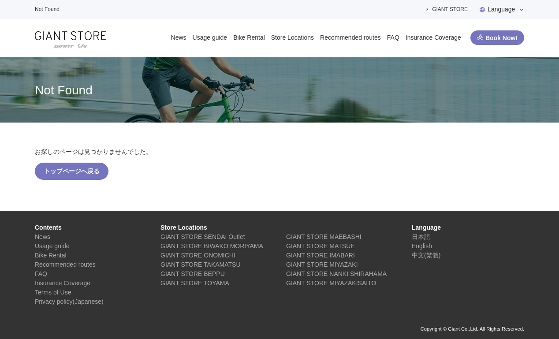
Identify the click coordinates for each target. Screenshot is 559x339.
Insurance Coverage (433, 37)
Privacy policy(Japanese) (69, 301)
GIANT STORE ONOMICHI (197, 255)
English (422, 246)
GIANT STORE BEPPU (192, 273)
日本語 (421, 236)
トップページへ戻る (72, 171)
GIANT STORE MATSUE (320, 246)
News (178, 37)
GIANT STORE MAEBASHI (323, 236)
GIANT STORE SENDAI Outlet (202, 236)
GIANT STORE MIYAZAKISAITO (331, 283)
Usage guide (210, 37)
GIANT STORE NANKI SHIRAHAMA (336, 273)
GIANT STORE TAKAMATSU (200, 264)
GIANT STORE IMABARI (320, 255)
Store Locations (292, 37)
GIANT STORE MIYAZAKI (322, 264)
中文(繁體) (426, 255)
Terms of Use (53, 292)
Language (501, 9)
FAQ (393, 37)
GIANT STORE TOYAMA (194, 283)
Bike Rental (249, 37)
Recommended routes (350, 37)
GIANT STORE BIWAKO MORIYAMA (211, 246)
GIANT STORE (450, 9)
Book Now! (501, 37)
